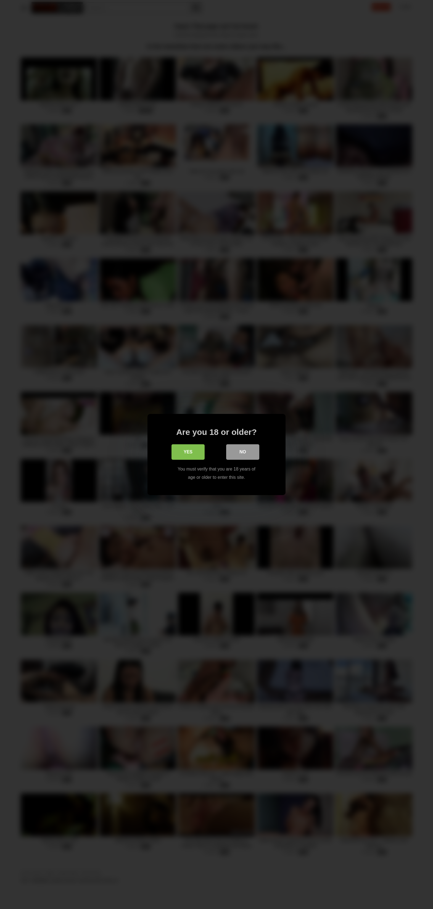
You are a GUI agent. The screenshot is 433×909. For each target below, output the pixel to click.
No (242, 452)
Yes (188, 452)
